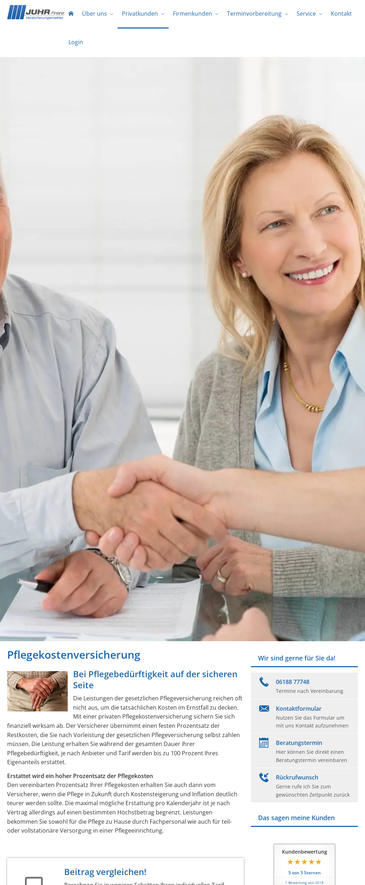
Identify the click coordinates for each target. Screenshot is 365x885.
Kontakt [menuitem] (341, 13)
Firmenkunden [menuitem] (192, 13)
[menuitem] (71, 14)
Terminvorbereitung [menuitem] (254, 13)
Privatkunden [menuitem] (140, 13)
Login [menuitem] (75, 42)
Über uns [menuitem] (94, 13)
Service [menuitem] (306, 13)
